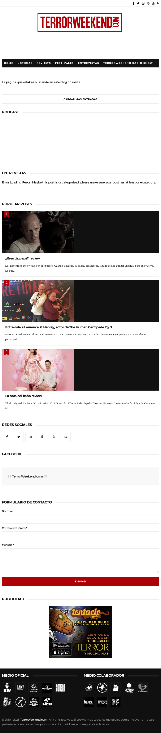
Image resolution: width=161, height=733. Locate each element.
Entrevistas (88, 63)
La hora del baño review (23, 395)
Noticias (24, 63)
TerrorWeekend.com (27, 476)
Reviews (44, 63)
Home (8, 63)
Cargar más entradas (80, 99)
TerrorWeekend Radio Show (128, 63)
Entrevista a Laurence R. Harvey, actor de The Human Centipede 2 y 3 (58, 327)
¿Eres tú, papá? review (22, 258)
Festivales (64, 63)
